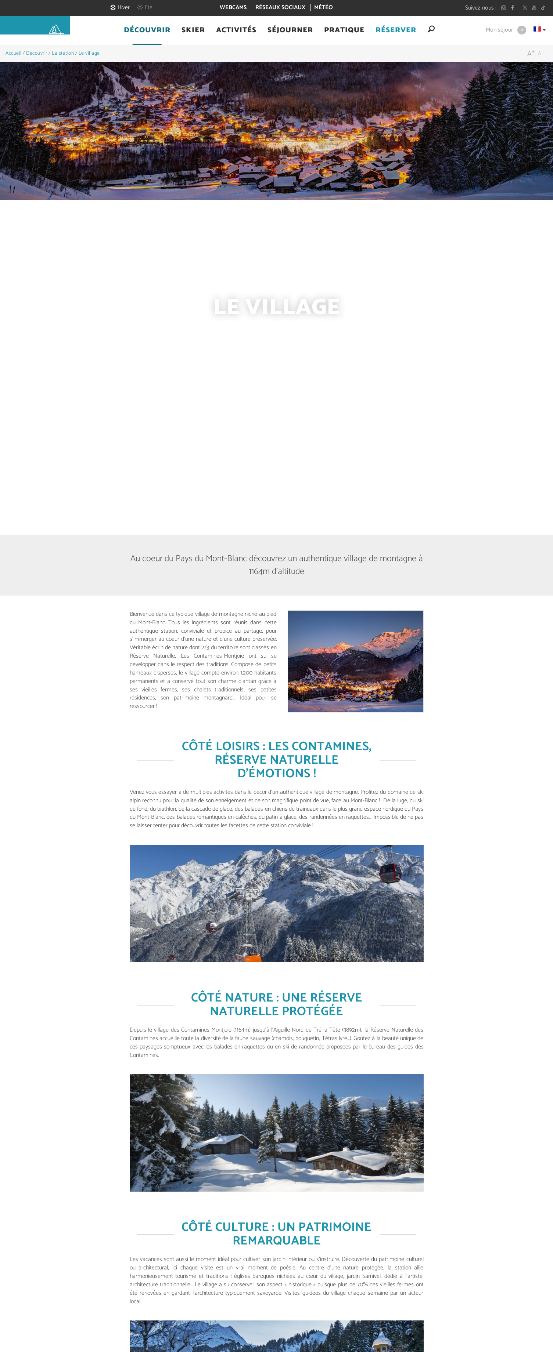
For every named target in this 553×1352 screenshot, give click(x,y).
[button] (147, 30)
